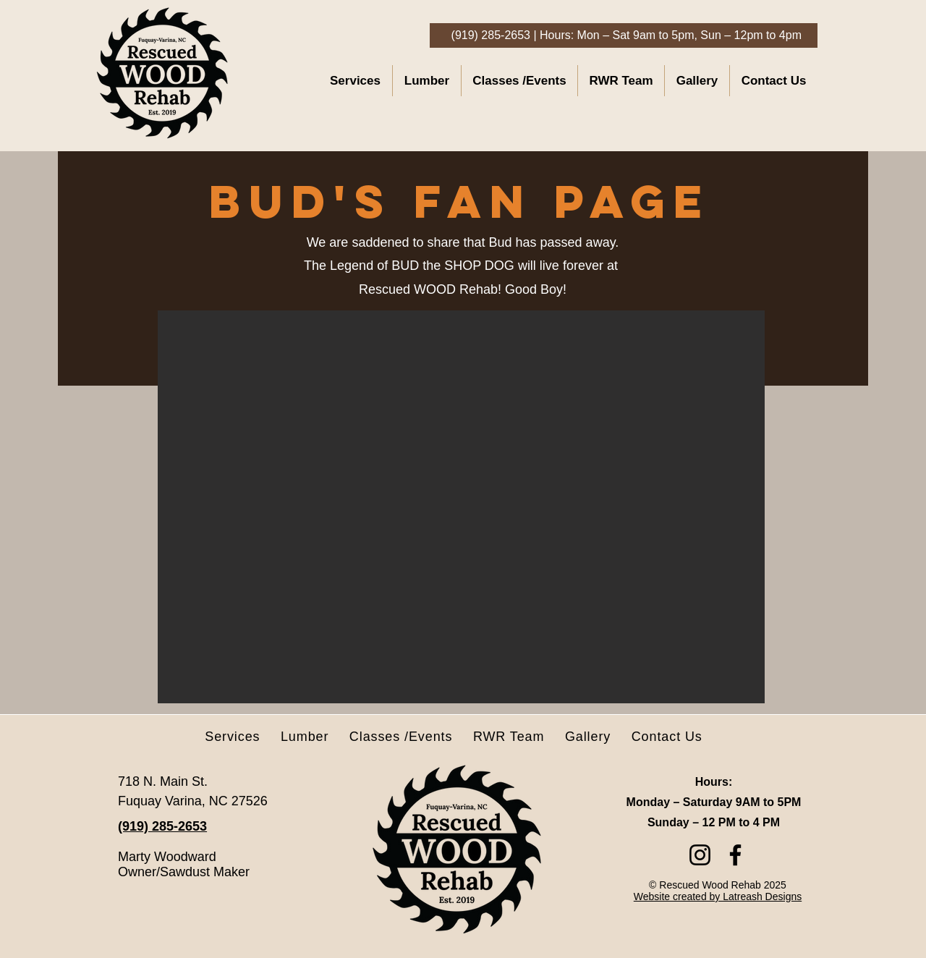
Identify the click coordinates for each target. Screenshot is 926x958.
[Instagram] (700, 855)
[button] (461, 506)
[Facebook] (735, 855)
